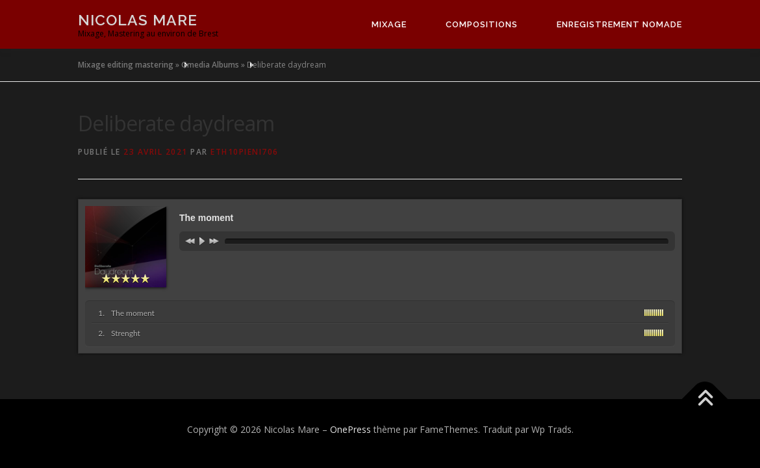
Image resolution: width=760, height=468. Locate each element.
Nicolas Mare (137, 20)
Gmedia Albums (210, 64)
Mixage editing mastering (125, 64)
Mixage (389, 24)
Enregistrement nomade (619, 24)
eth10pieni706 (244, 151)
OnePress (350, 429)
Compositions (482, 24)
